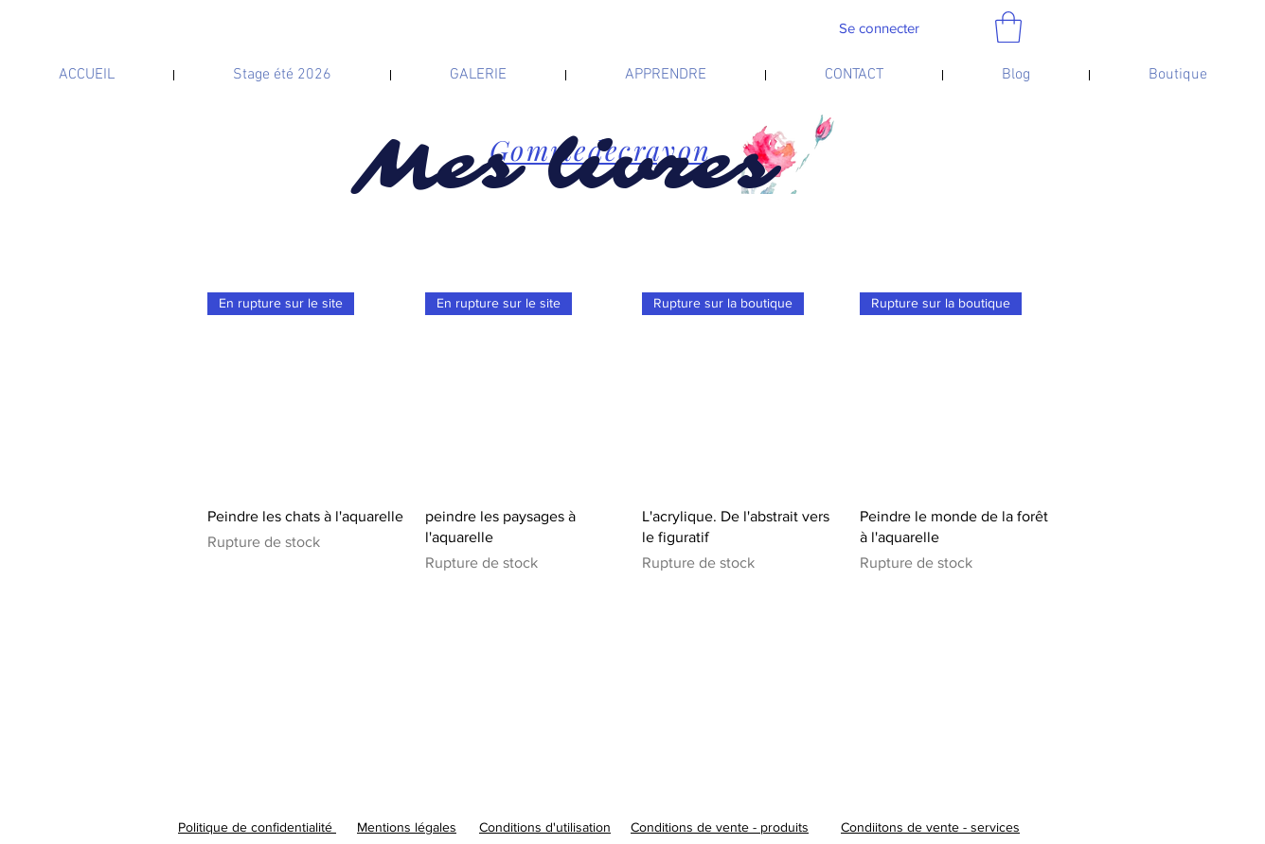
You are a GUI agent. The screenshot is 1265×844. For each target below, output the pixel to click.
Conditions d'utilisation (545, 827)
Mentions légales (406, 827)
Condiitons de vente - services (930, 827)
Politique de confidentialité (257, 827)
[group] (632, 433)
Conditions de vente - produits (720, 827)
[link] (1008, 27)
